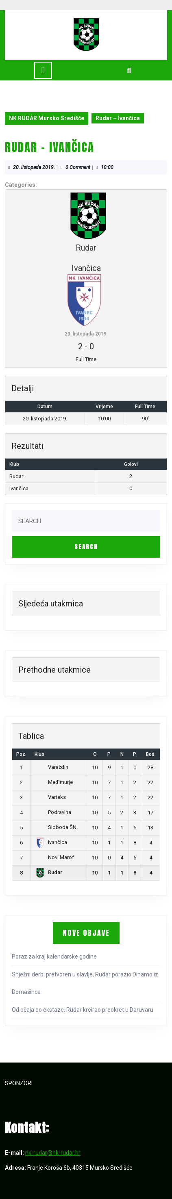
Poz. (21, 754)
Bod (150, 754)
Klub (39, 754)
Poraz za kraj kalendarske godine (54, 956)
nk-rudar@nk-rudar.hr (53, 1152)
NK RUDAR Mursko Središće (46, 118)
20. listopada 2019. (34, 167)
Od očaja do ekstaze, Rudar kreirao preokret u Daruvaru (82, 1009)
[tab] (43, 70)
